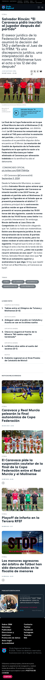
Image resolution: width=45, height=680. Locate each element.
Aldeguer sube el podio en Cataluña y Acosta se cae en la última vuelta (23, 321)
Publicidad (6, 630)
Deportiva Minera (11, 329)
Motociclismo (10, 317)
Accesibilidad (8, 643)
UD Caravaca (18, 282)
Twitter (27, 627)
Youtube (27, 635)
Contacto (28, 624)
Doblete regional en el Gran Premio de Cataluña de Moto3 (22, 359)
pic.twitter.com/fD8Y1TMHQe (15, 170)
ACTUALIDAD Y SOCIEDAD (28, 607)
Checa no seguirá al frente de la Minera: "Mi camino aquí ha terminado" (21, 334)
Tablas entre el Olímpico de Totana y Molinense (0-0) (23, 309)
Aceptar (7, 676)
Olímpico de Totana (12, 305)
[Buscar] (41, 7)
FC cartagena (38, 2)
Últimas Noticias (26, 2)
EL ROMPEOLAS (25, 596)
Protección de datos (11, 638)
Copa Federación (27, 286)
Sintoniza (6, 627)
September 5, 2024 (11, 178)
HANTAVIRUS (13, 1)
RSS (25, 638)
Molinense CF (32, 282)
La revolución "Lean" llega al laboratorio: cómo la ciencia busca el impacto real (30, 600)
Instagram (28, 632)
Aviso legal (7, 640)
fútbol (4, 14)
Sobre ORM (7, 624)
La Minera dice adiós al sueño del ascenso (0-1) (21, 347)
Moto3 (7, 355)
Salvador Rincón (10, 286)
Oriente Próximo (20, 2)
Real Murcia (32, 2)
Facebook (28, 630)
